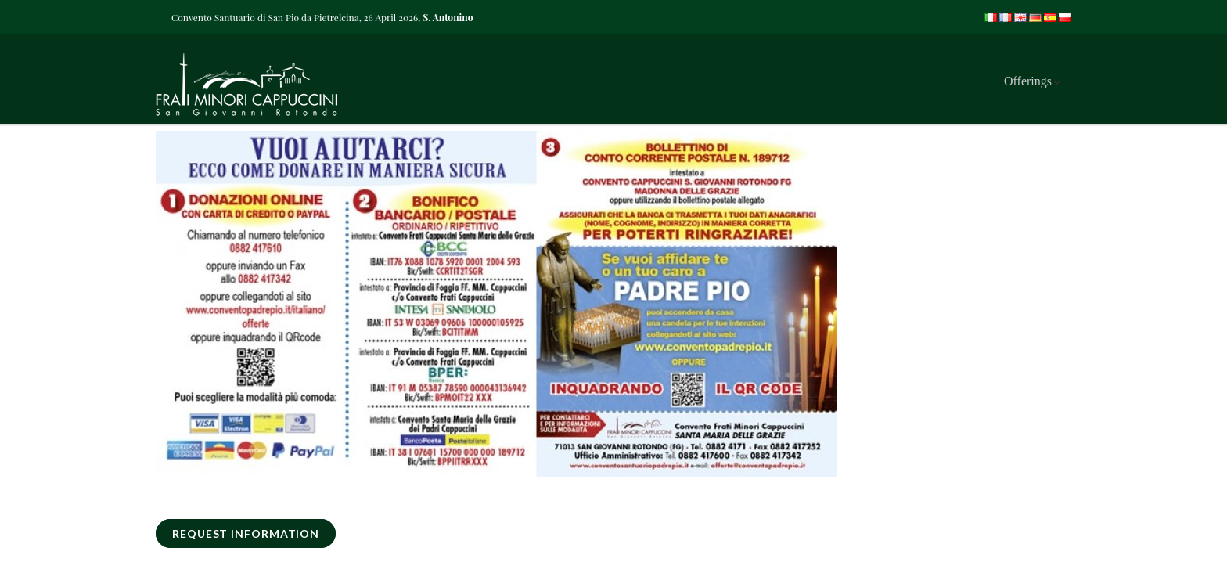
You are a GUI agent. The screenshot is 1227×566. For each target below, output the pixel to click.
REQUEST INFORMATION (245, 533)
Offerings (1028, 81)
